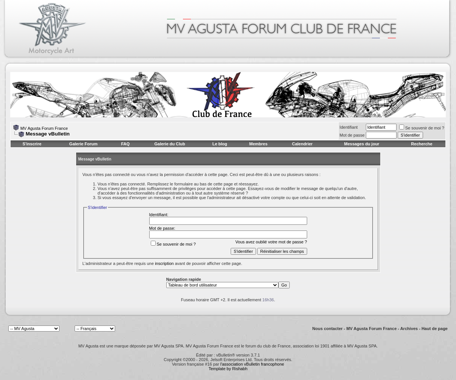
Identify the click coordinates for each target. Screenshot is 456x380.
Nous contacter (327, 328)
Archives (409, 328)
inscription (164, 263)
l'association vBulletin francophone (252, 364)
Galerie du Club (169, 144)
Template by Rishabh (228, 368)
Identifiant (349, 127)
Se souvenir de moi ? (421, 128)
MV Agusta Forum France (44, 128)
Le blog (219, 144)
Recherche (421, 144)
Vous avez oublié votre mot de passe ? (271, 242)
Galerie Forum (83, 144)
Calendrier (302, 144)
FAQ (125, 144)
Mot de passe (352, 135)
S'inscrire (32, 144)
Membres (258, 144)
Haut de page (435, 328)
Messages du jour (361, 144)
